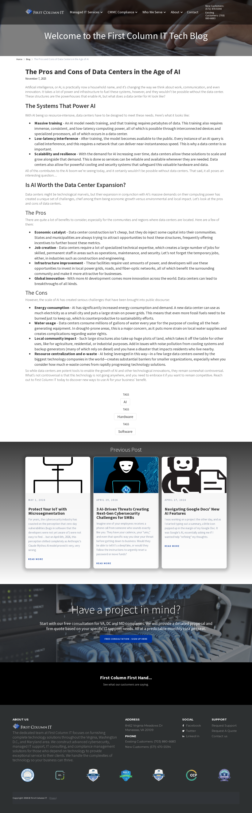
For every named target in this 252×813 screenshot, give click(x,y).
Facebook (193, 725)
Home (19, 59)
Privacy (53, 797)
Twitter (191, 731)
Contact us (219, 736)
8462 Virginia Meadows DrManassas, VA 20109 (144, 728)
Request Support (224, 725)
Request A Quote (224, 731)
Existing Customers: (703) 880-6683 (215, 15)
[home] (44, 12)
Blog (28, 59)
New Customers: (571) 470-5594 (214, 7)
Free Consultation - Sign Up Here (126, 638)
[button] (88, 12)
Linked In (192, 736)
